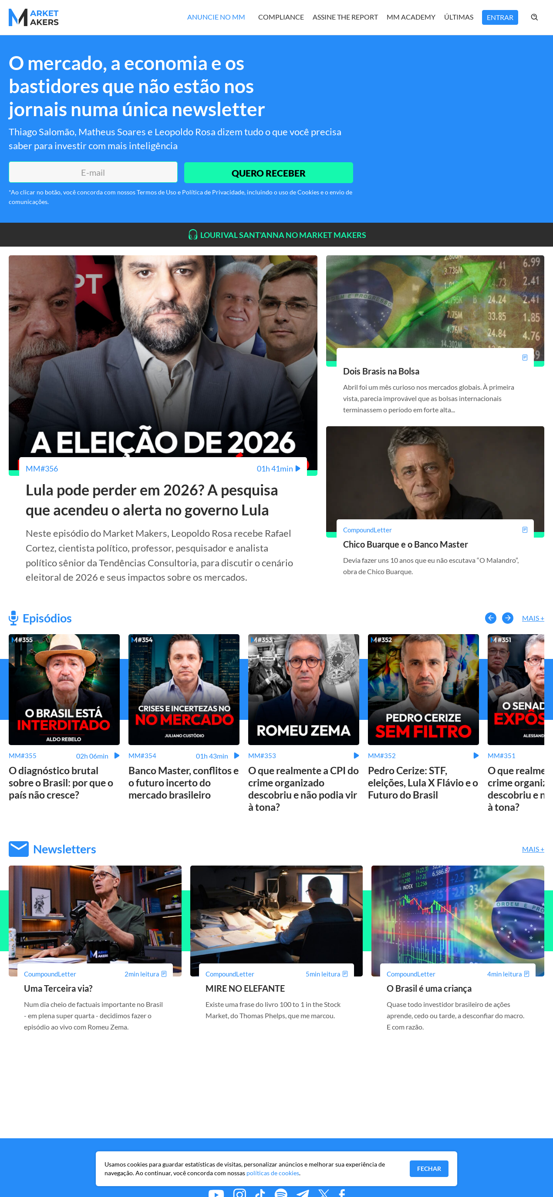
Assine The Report (345, 17)
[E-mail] (92, 172)
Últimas (458, 17)
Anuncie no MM (216, 17)
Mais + (533, 619)
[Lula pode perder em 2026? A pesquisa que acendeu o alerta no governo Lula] (163, 468)
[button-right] (507, 619)
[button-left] (490, 619)
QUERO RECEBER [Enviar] (267, 172)
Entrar (500, 17)
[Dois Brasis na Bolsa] (435, 357)
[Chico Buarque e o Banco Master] (435, 529)
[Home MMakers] (34, 17)
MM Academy (411, 17)
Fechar (429, 1168)
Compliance (281, 17)
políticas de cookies (272, 1173)
